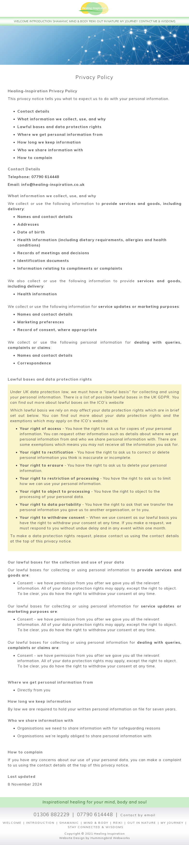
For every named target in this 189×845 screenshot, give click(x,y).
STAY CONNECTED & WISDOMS (95, 827)
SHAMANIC (69, 822)
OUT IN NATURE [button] (108, 21)
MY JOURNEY (172, 822)
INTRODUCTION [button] (40, 21)
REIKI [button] (92, 21)
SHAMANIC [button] (60, 21)
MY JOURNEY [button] (129, 21)
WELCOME (12, 822)
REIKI (118, 822)
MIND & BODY (96, 822)
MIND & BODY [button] (78, 21)
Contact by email (137, 815)
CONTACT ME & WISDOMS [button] (157, 21)
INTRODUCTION (40, 822)
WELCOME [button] (21, 21)
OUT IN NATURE (141, 822)
